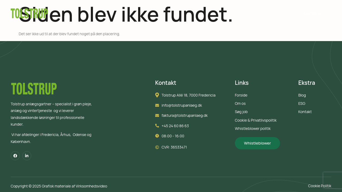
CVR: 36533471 (178, 148)
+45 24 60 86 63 (179, 126)
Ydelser (114, 14)
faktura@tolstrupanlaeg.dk (188, 116)
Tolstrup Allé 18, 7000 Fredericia (192, 96)
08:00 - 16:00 (176, 136)
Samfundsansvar (161, 14)
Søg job (205, 14)
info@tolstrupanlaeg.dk (185, 106)
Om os (232, 14)
